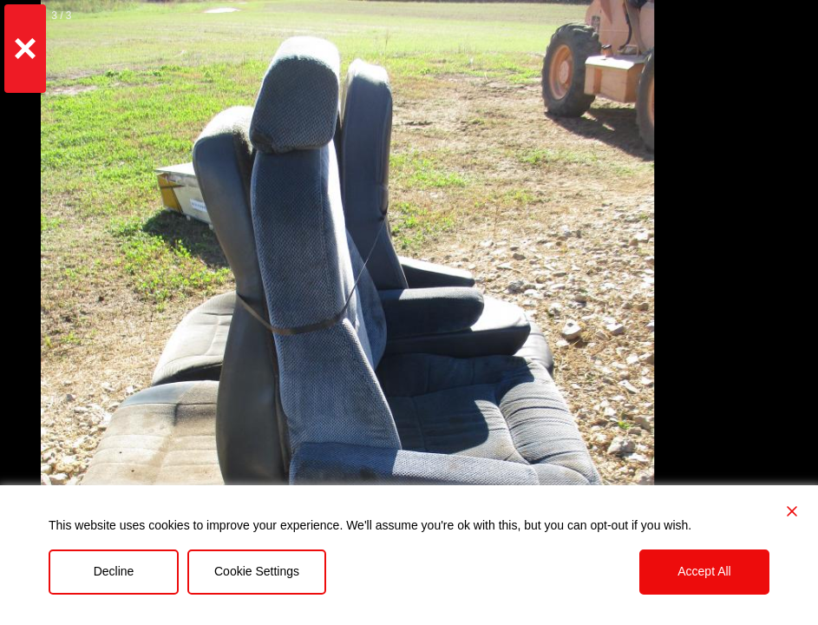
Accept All (703, 571)
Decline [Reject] (114, 571)
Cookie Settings (256, 571)
